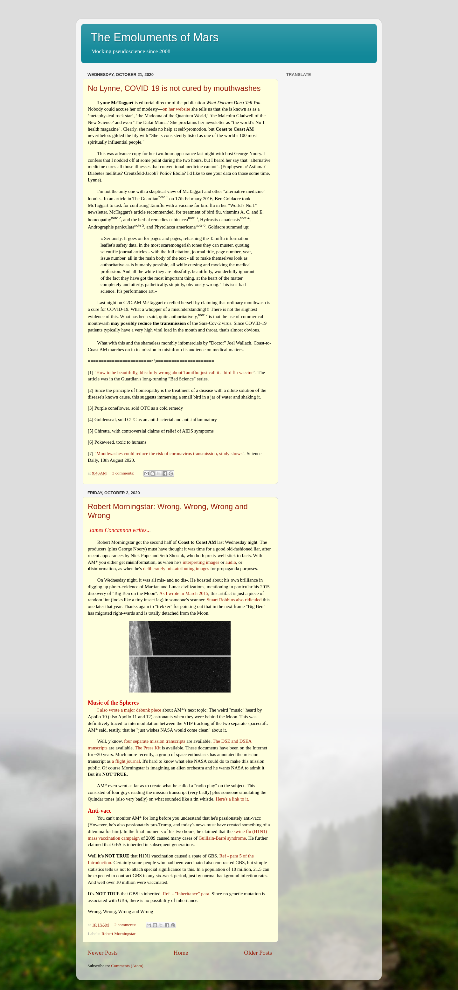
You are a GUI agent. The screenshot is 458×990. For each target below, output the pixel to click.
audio (231, 562)
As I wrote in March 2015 (183, 593)
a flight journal (126, 761)
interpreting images (201, 562)
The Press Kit (148, 747)
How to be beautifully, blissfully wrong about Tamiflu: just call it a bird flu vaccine (174, 372)
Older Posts (258, 952)
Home (181, 952)
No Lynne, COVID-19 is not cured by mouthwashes (174, 88)
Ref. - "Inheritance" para (186, 893)
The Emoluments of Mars (155, 37)
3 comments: (123, 473)
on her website (176, 109)
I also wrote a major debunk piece (129, 710)
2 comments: (125, 924)
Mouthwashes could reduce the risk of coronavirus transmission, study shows (169, 453)
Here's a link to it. (232, 799)
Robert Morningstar (118, 933)
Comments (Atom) (127, 965)
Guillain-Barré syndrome (222, 838)
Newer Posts (102, 952)
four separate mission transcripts (154, 741)
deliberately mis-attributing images (176, 568)
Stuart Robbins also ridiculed (234, 599)
